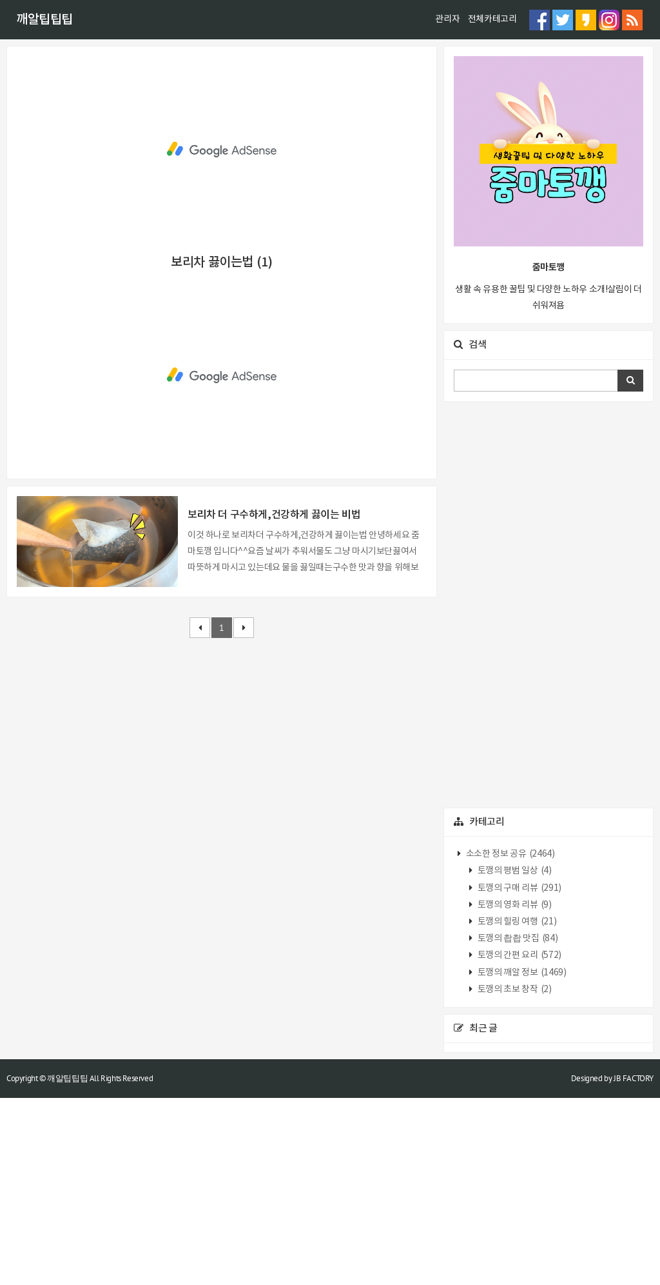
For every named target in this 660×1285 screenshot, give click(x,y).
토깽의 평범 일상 (513, 1058)
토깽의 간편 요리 (518, 1142)
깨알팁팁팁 (44, 20)
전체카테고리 (492, 19)
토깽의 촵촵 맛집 (517, 1126)
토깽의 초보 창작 (513, 1176)
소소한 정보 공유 (509, 1041)
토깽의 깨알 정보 (521, 1160)
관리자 (447, 19)
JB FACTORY (634, 1265)
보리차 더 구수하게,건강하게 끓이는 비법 (274, 702)
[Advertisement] (330, 136)
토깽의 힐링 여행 (516, 1109)
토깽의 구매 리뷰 (518, 1075)
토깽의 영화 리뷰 (513, 1092)
